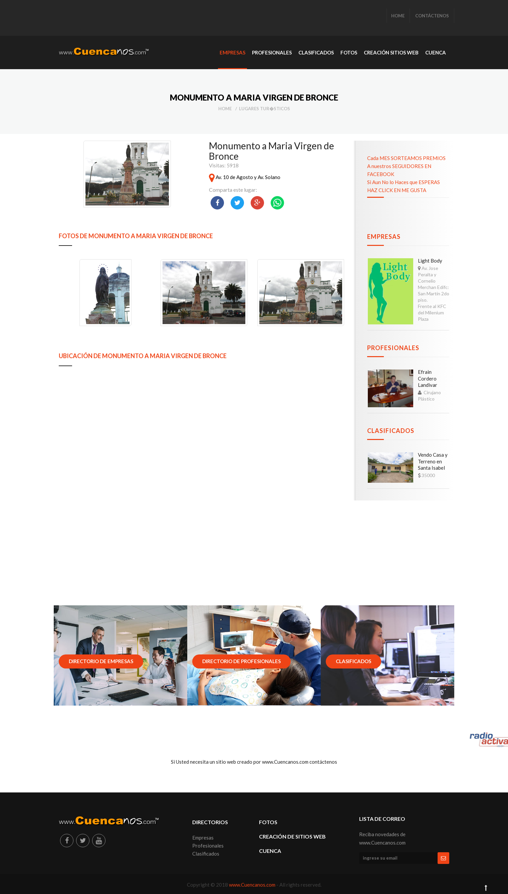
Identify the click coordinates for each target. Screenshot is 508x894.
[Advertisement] (180, 18)
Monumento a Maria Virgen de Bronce (271, 151)
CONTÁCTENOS (432, 15)
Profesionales (393, 347)
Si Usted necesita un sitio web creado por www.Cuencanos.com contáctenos (254, 762)
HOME (398, 15)
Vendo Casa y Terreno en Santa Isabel (433, 461)
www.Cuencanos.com (252, 885)
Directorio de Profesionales (241, 661)
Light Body (430, 261)
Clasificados (390, 430)
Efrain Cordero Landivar (427, 378)
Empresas (384, 236)
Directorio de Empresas (101, 661)
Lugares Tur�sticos (264, 108)
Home (225, 108)
